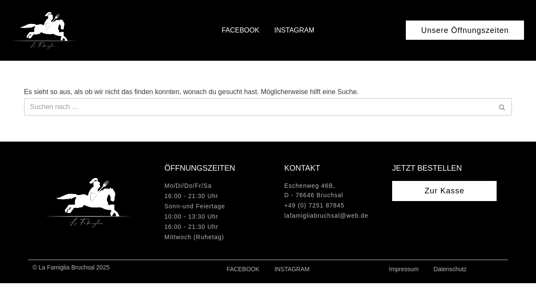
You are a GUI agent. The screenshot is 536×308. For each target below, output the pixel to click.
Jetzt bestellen (427, 193)
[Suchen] (258, 107)
